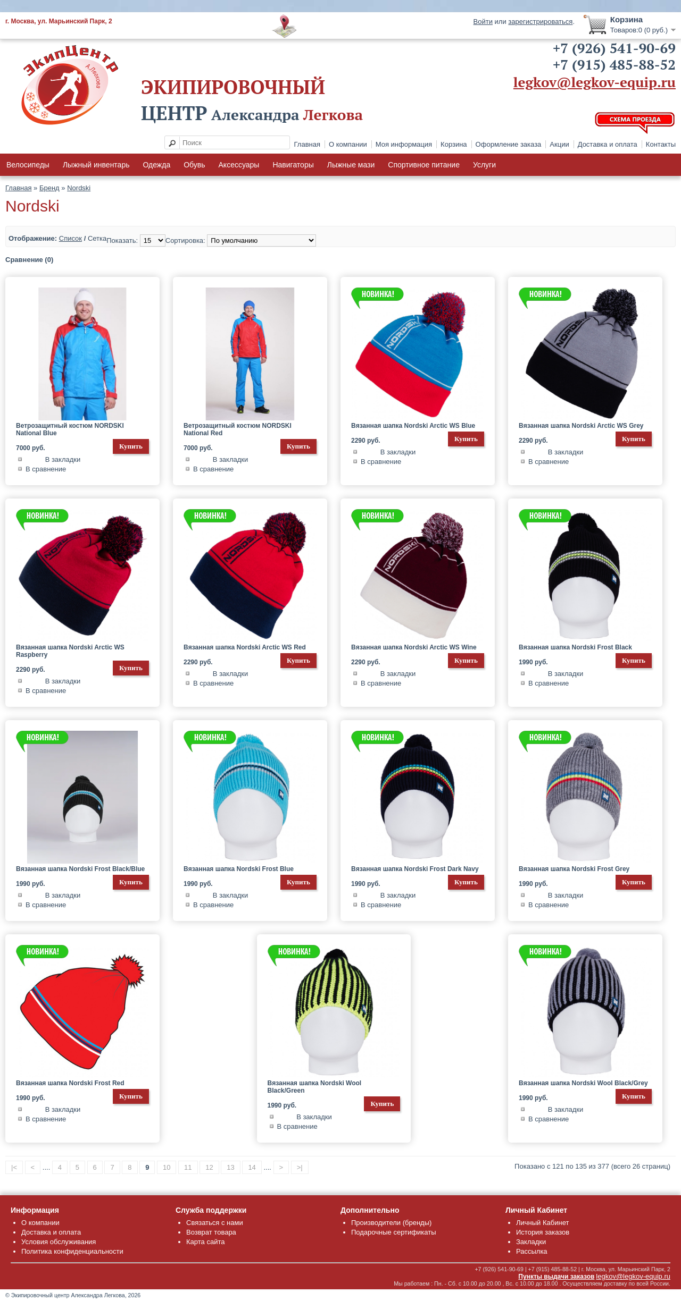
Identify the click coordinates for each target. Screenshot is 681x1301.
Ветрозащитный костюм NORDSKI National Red (238, 429)
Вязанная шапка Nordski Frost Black (575, 647)
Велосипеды (27, 164)
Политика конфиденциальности (72, 1251)
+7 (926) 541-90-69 (614, 48)
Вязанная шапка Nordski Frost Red (70, 1083)
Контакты (661, 144)
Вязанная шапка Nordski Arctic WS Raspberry (70, 651)
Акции (559, 144)
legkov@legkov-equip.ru (594, 82)
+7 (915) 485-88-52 (614, 64)
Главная (307, 144)
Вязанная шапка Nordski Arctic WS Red (245, 647)
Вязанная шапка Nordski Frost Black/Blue (80, 869)
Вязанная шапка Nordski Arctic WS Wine (414, 647)
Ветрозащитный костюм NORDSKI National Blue (70, 429)
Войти (483, 22)
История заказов (542, 1232)
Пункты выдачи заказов (556, 1276)
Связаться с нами (214, 1223)
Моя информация (404, 144)
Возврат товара (211, 1232)
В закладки (63, 459)
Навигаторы (292, 164)
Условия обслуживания (58, 1242)
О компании (348, 144)
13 (230, 1167)
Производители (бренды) (391, 1223)
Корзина (454, 144)
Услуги (484, 164)
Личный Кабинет (542, 1223)
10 (166, 1167)
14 (251, 1167)
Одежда (156, 164)
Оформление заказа (509, 144)
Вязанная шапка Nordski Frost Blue (239, 869)
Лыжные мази (351, 164)
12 (209, 1167)
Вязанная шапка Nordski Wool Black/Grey (583, 1083)
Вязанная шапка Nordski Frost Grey (574, 869)
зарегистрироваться (540, 22)
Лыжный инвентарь (96, 164)
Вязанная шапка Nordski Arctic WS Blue (413, 425)
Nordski (78, 188)
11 (188, 1167)
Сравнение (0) (29, 260)
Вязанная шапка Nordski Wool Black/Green (315, 1086)
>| (300, 1167)
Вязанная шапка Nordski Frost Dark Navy (415, 869)
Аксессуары (239, 164)
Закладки (531, 1242)
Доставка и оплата (607, 144)
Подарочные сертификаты (393, 1232)
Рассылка (531, 1251)
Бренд (49, 188)
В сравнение (46, 469)
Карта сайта (205, 1242)
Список (70, 238)
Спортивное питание (424, 164)
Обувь (194, 164)
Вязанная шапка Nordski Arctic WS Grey (581, 425)
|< (14, 1167)
